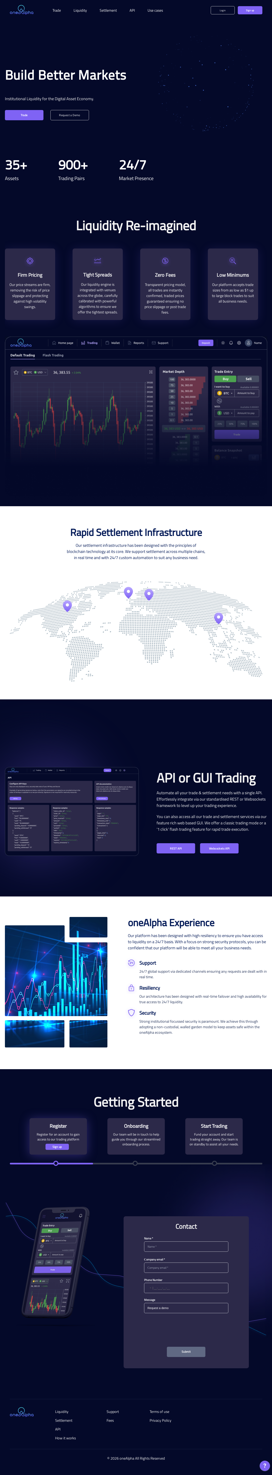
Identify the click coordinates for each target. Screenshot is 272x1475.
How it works (65, 1438)
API (132, 10)
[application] (265, 1467)
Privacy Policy (160, 1420)
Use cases (155, 10)
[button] (148, 1288)
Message (149, 1300)
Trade (56, 10)
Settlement (108, 10)
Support (113, 1411)
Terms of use (159, 1411)
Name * (148, 1238)
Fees (110, 1420)
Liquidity (80, 10)
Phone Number (153, 1280)
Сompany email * (154, 1259)
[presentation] (186, 1326)
